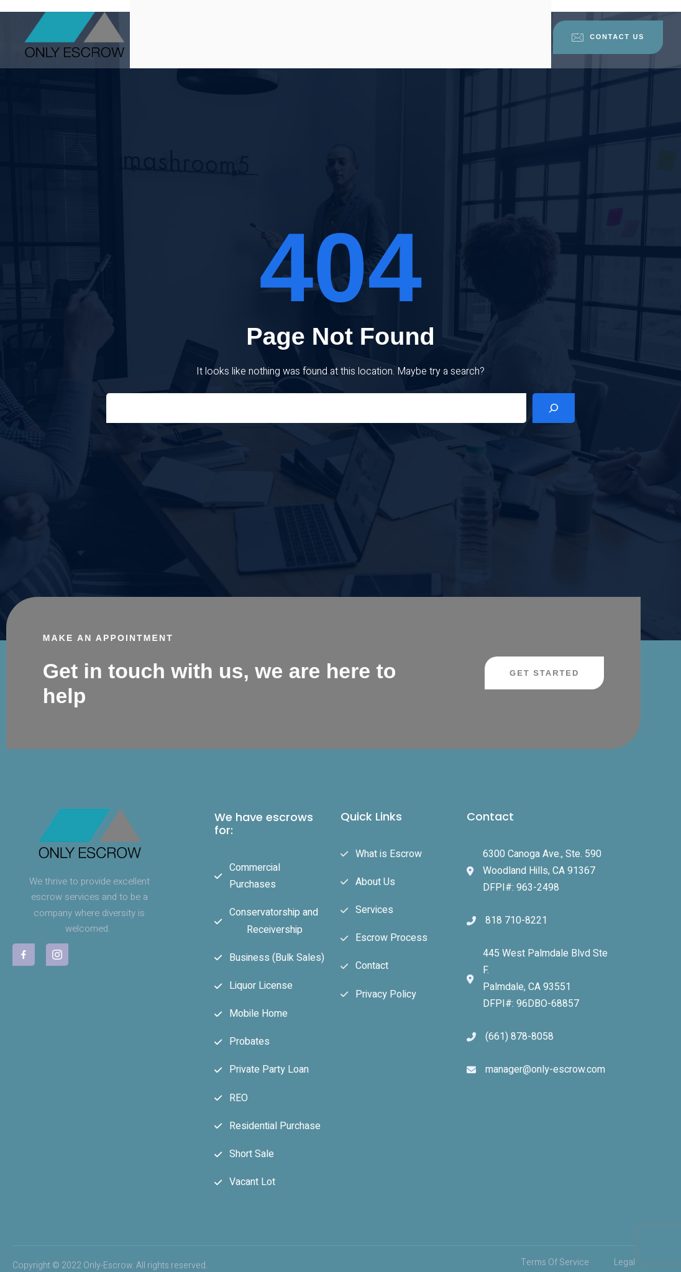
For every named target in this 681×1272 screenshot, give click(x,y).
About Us (305, 28)
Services (377, 28)
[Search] (553, 398)
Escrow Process (469, 28)
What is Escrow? (212, 28)
